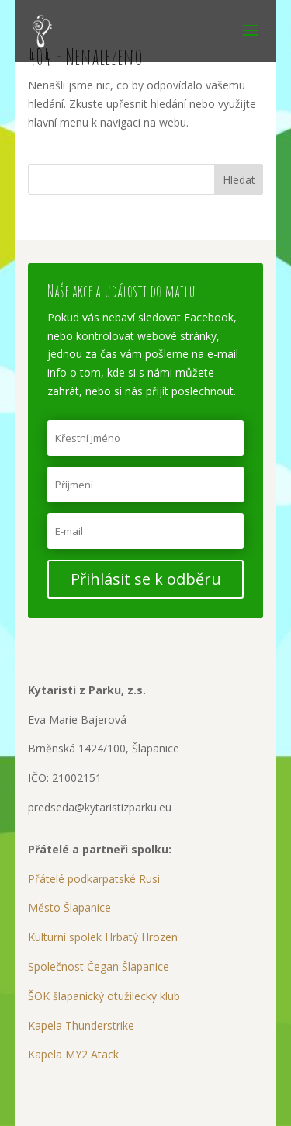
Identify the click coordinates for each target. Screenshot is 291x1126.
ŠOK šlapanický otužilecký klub (104, 996)
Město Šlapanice (69, 907)
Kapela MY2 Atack (73, 1054)
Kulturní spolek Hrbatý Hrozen (103, 937)
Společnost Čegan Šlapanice (98, 966)
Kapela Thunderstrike (81, 1025)
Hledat (239, 179)
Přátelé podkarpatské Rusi (94, 878)
